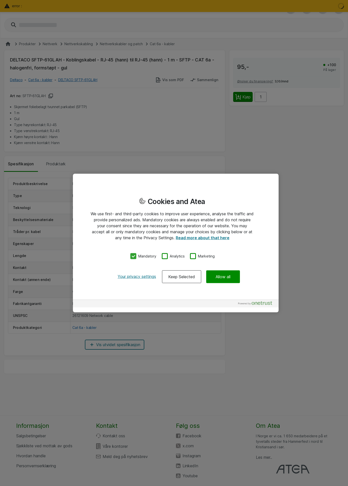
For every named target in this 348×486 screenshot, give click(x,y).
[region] (176, 243)
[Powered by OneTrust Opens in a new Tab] (257, 304)
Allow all (223, 276)
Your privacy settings (137, 276)
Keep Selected (181, 276)
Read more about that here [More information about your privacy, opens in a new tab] (202, 237)
